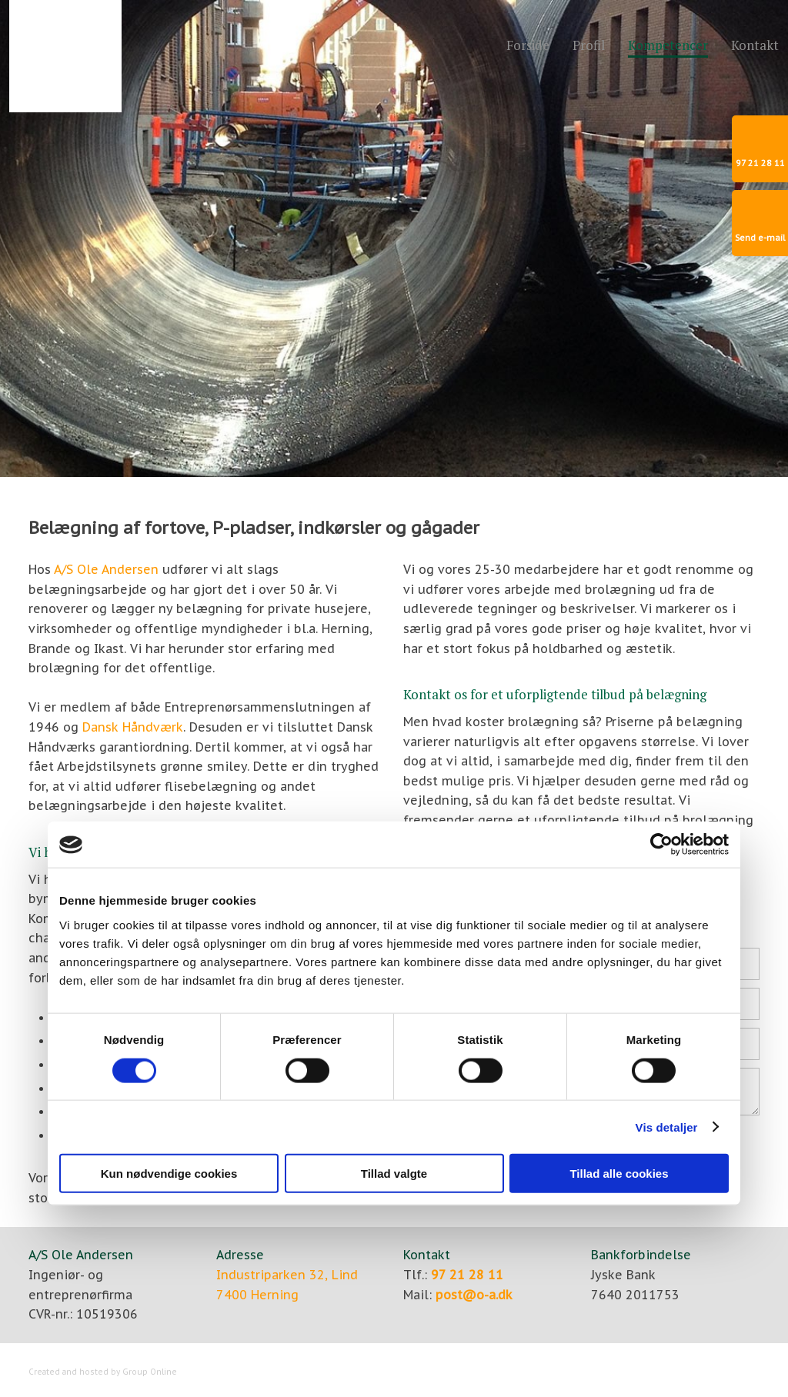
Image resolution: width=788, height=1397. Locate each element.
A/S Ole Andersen (106, 569)
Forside (527, 46)
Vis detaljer (667, 1126)
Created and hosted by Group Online (102, 1372)
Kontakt (755, 46)
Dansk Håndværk (132, 727)
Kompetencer (668, 46)
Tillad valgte (394, 1173)
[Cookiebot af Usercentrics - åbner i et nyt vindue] (661, 844)
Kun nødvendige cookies (169, 1173)
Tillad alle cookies (618, 1173)
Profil (589, 46)
